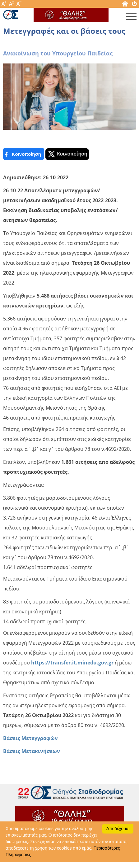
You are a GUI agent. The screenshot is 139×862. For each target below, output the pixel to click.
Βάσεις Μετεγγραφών (30, 738)
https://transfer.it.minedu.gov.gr (72, 662)
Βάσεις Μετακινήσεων (31, 751)
